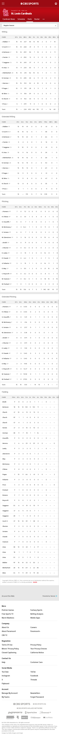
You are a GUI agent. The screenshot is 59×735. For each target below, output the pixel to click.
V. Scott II (5, 47)
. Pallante (5, 480)
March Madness (8, 618)
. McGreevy (5, 464)
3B (45, 37)
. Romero (5, 495)
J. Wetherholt (6, 73)
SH (31, 122)
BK (52, 302)
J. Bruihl (4, 243)
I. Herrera (5, 83)
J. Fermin (5, 57)
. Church (4, 412)
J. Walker (5, 42)
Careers (33, 627)
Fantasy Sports (36, 610)
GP (16, 37)
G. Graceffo (5, 222)
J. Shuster (5, 248)
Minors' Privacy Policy (10, 649)
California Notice (37, 653)
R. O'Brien (5, 217)
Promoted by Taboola (50, 596)
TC (26, 397)
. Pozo (4, 485)
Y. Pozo (4, 104)
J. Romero (5, 211)
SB (50, 397)
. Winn (4, 573)
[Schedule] (21, 19)
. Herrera (5, 443)
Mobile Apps (35, 618)
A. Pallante (5, 263)
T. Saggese (5, 62)
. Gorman (5, 433)
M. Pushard (5, 284)
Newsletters (35, 693)
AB (30, 37)
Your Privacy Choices (38, 649)
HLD (34, 302)
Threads (33, 680)
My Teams (6, 697)
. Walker (4, 562)
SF (35, 122)
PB (41, 397)
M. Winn (4, 94)
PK (45, 397)
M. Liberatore (6, 237)
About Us (5, 627)
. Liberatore (6, 454)
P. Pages (4, 88)
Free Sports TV (7, 614)
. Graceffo (5, 438)
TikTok (33, 672)
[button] (43, 19)
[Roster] (37, 19)
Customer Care (36, 662)
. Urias (4, 547)
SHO (43, 302)
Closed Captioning (9, 653)
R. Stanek (5, 258)
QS (47, 302)
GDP (40, 122)
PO (34, 397)
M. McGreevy (6, 227)
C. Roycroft (5, 274)
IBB (56, 122)
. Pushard (5, 490)
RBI (54, 37)
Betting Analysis (36, 614)
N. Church (5, 99)
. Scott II (5, 521)
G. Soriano (5, 232)
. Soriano (5, 531)
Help (3, 662)
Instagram (6, 676)
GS (20, 37)
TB (27, 122)
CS (54, 397)
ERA (25, 302)
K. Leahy (4, 253)
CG (30, 302)
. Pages (4, 474)
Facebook (34, 676)
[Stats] (29, 19)
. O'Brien (4, 469)
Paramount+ (35, 631)
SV (36, 207)
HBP (50, 122)
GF (39, 302)
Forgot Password (37, 697)
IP (25, 207)
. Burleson (5, 407)
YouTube (5, 672)
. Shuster (5, 526)
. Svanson (5, 542)
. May (3, 459)
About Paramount (9, 631)
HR (50, 37)
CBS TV (4, 635)
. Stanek (4, 537)
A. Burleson (5, 52)
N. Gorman (5, 78)
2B (41, 37)
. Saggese (5, 505)
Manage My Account (10, 693)
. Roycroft (5, 500)
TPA (45, 122)
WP (56, 302)
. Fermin (4, 428)
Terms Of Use (7, 645)
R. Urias (4, 68)
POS (13, 397)
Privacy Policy (35, 645)
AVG (25, 37)
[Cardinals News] (8, 19)
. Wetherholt (6, 568)
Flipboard (5, 683)
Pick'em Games (8, 610)
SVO (40, 207)
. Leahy (4, 448)
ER (56, 207)
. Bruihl (4, 402)
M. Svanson (5, 279)
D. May (4, 268)
